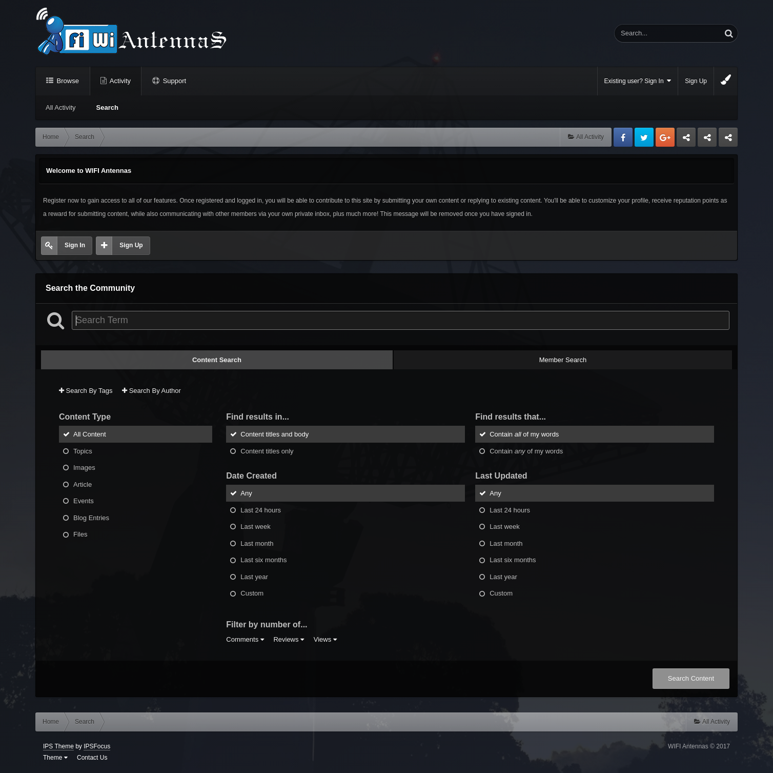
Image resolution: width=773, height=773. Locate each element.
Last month (256, 543)
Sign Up (696, 81)
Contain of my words (524, 434)
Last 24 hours (260, 509)
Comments (244, 639)
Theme (55, 757)
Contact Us (92, 757)
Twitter (644, 137)
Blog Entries (91, 517)
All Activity (61, 107)
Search (107, 107)
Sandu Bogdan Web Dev (728, 140)
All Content (89, 434)
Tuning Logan (708, 140)
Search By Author (151, 390)
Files (80, 534)
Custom (251, 593)
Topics (82, 450)
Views (325, 639)
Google (665, 137)
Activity (119, 81)
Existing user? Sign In (638, 81)
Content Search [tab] (216, 360)
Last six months (263, 560)
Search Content (691, 678)
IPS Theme (58, 746)
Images (84, 467)
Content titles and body (274, 434)
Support (173, 81)
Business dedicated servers (686, 140)
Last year (254, 576)
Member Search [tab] (562, 360)
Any (246, 493)
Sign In (75, 245)
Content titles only (266, 450)
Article (82, 484)
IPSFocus (97, 746)
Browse (67, 81)
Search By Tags (85, 390)
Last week (255, 526)
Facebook (623, 137)
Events (83, 501)
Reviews (288, 639)
